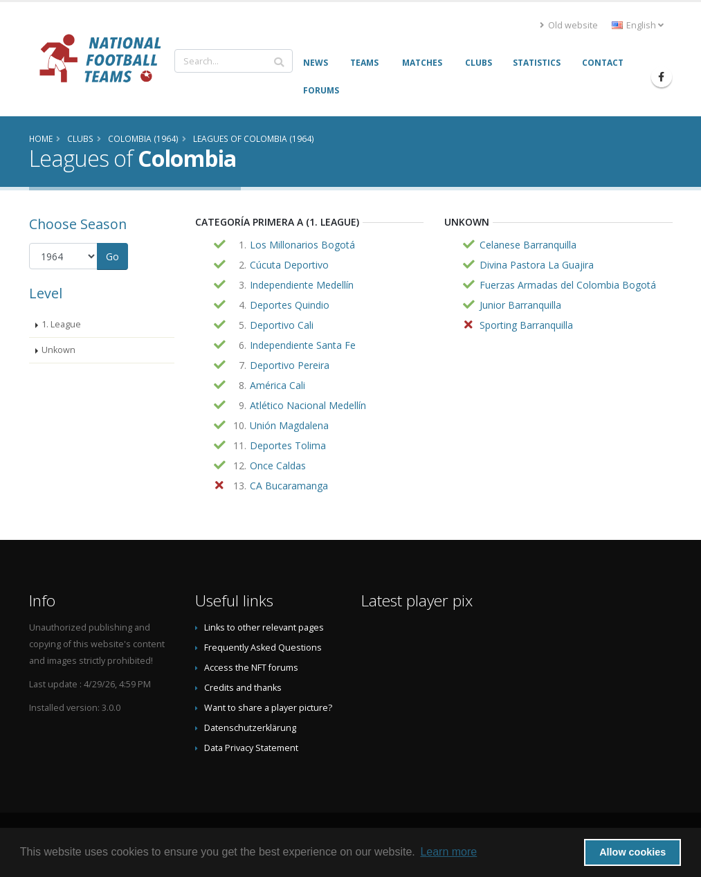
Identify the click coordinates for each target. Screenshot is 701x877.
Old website (569, 25)
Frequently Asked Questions (263, 647)
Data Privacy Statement (251, 748)
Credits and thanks (243, 688)
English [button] (638, 25)
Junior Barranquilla (520, 304)
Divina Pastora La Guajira (537, 264)
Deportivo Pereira (289, 365)
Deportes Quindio (289, 304)
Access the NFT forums (251, 667)
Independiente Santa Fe (303, 345)
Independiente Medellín (302, 284)
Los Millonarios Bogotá (302, 244)
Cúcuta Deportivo (289, 264)
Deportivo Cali (281, 325)
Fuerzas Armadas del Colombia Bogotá (568, 284)
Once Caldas (278, 465)
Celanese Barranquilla (528, 244)
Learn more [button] (448, 852)
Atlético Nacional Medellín (308, 405)
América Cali (277, 385)
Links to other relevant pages (264, 627)
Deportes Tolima (288, 445)
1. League (61, 324)
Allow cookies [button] (632, 852)
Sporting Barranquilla (526, 325)
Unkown (58, 350)
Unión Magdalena (289, 425)
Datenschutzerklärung (250, 728)
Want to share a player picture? (268, 708)
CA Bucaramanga (289, 485)
